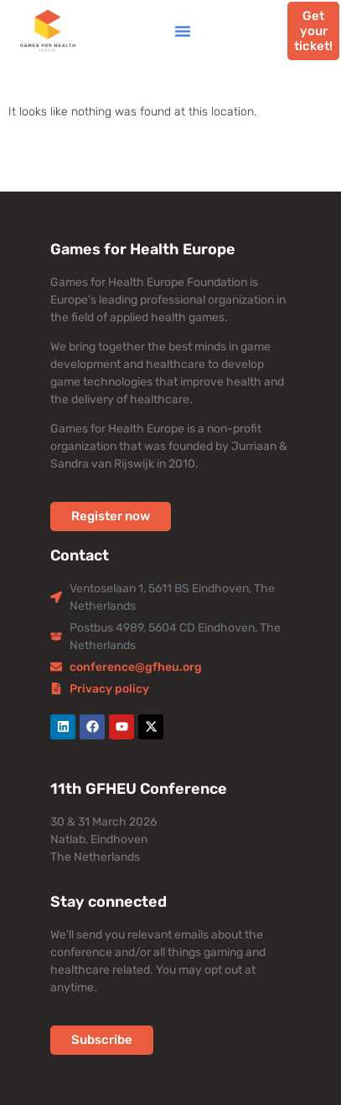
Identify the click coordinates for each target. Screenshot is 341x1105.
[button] (182, 30)
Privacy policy (109, 689)
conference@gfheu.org (136, 667)
